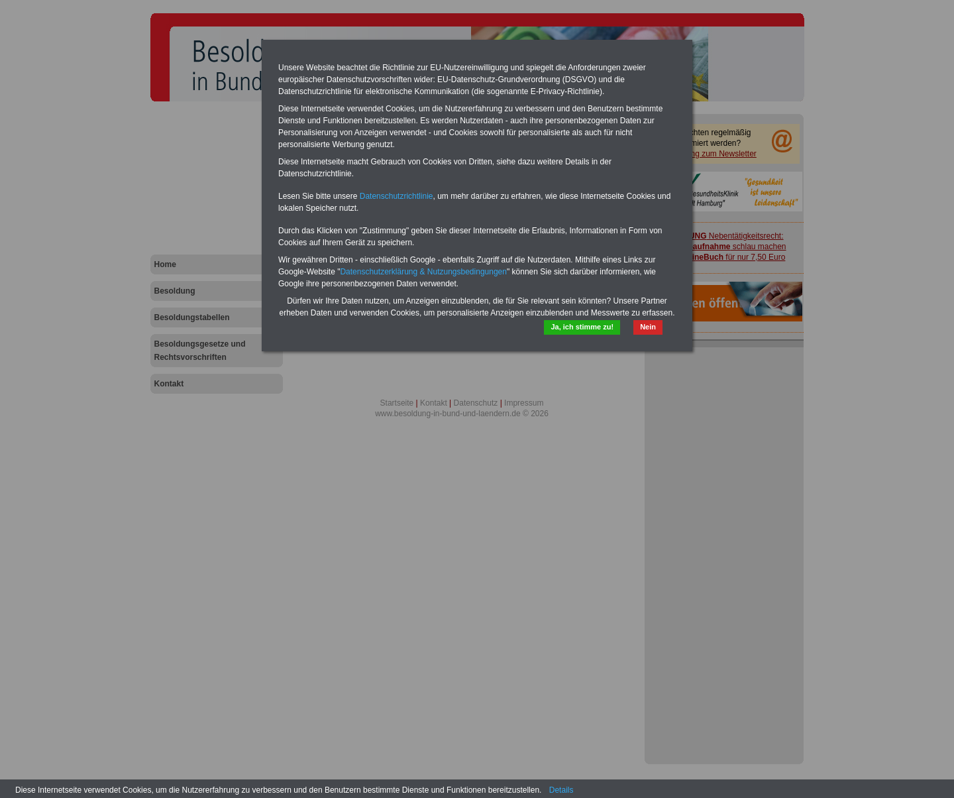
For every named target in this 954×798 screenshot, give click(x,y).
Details (561, 790)
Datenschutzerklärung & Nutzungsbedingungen (423, 271)
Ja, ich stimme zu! (582, 327)
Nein (648, 327)
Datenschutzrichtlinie (396, 196)
